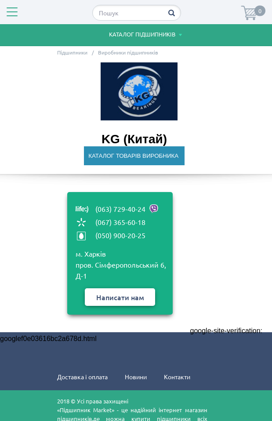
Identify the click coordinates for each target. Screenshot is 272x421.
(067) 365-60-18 (120, 222)
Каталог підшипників (132, 35)
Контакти (177, 377)
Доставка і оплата (82, 377)
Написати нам (120, 297)
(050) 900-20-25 (120, 235)
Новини (136, 377)
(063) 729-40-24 (126, 208)
